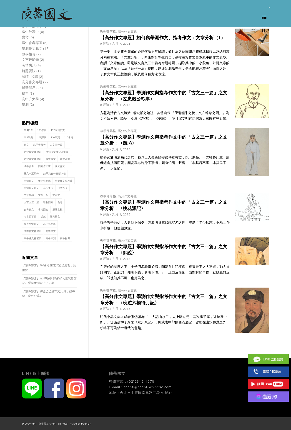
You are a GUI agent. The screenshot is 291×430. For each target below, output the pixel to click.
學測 (25, 104)
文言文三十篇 (31, 202)
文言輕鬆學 (30, 59)
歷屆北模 (58, 209)
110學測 (55, 137)
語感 (43, 216)
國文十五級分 (31, 173)
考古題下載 (30, 216)
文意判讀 (29, 195)
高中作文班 (49, 223)
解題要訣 (28, 70)
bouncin (86, 423)
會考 (25, 37)
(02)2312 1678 (268, 371)
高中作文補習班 (32, 231)
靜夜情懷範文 (31, 223)
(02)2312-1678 (140, 381)
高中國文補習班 (32, 238)
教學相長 (28, 54)
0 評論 (104, 44)
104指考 (28, 130)
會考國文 (43, 209)
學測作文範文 (32, 48)
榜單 (25, 93)
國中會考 (29, 166)
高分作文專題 (127, 31)
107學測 (41, 130)
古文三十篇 (56, 144)
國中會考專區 (32, 42)
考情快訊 (28, 65)
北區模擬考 (39, 144)
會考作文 (29, 209)
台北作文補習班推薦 (57, 152)
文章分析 (43, 195)
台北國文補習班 (32, 159)
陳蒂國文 (55, 216)
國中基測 (65, 159)
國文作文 (60, 166)
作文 (26, 144)
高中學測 (51, 238)
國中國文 (51, 159)
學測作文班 (44, 180)
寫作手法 (48, 187)
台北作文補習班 (32, 152)
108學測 (28, 137)
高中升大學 (30, 99)
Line (268, 359)
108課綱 (41, 137)
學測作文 (29, 180)
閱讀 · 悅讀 (30, 76)
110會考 (68, 137)
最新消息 (28, 87)
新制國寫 (48, 202)
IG (268, 396)
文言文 (56, 195)
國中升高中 (30, 31)
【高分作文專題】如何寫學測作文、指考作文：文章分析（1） (162, 37)
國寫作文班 (44, 166)
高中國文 (51, 231)
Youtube (268, 384)
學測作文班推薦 (64, 180)
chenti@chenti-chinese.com (148, 387)
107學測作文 (58, 130)
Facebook (268, 346)
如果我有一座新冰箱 (54, 173)
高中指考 (65, 238)
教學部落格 (108, 31)
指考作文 (63, 187)
